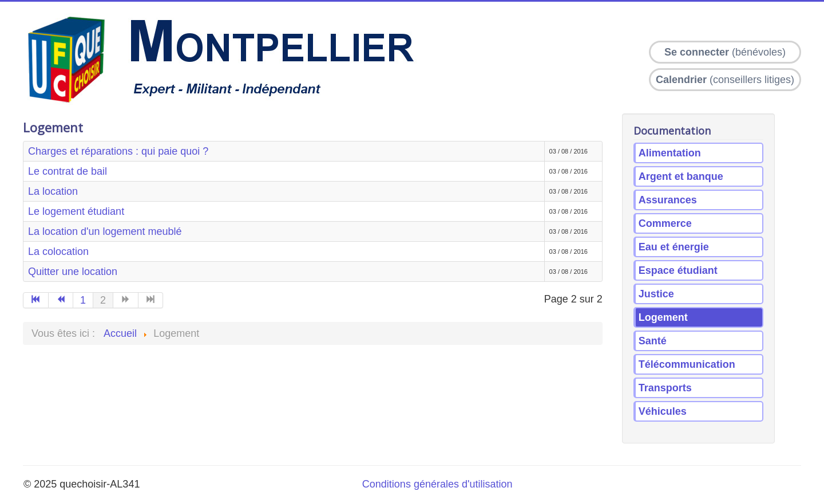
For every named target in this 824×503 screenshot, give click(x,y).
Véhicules (663, 411)
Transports (665, 388)
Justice (656, 294)
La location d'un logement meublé (105, 231)
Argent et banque (681, 176)
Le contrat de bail (67, 171)
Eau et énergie (674, 247)
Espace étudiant (678, 270)
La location (53, 191)
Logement (663, 317)
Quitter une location (72, 271)
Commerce (665, 223)
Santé (653, 341)
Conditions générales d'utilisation (437, 484)
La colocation (58, 251)
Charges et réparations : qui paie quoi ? (118, 151)
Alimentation (670, 153)
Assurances (668, 200)
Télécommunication (687, 364)
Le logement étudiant (76, 211)
